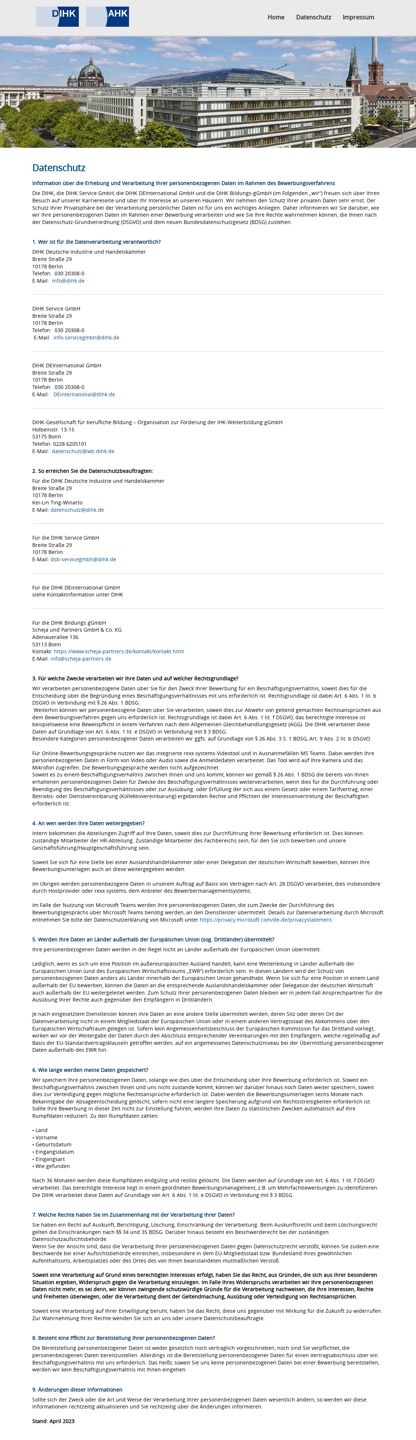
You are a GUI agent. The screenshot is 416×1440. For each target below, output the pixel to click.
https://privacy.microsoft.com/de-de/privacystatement (266, 919)
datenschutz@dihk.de (77, 509)
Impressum (358, 17)
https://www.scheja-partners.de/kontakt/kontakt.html (119, 651)
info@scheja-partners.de (81, 658)
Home (276, 17)
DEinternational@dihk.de (84, 394)
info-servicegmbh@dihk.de (86, 337)
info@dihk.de (68, 280)
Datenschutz (313, 17)
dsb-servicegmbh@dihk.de (83, 559)
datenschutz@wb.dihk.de (83, 451)
